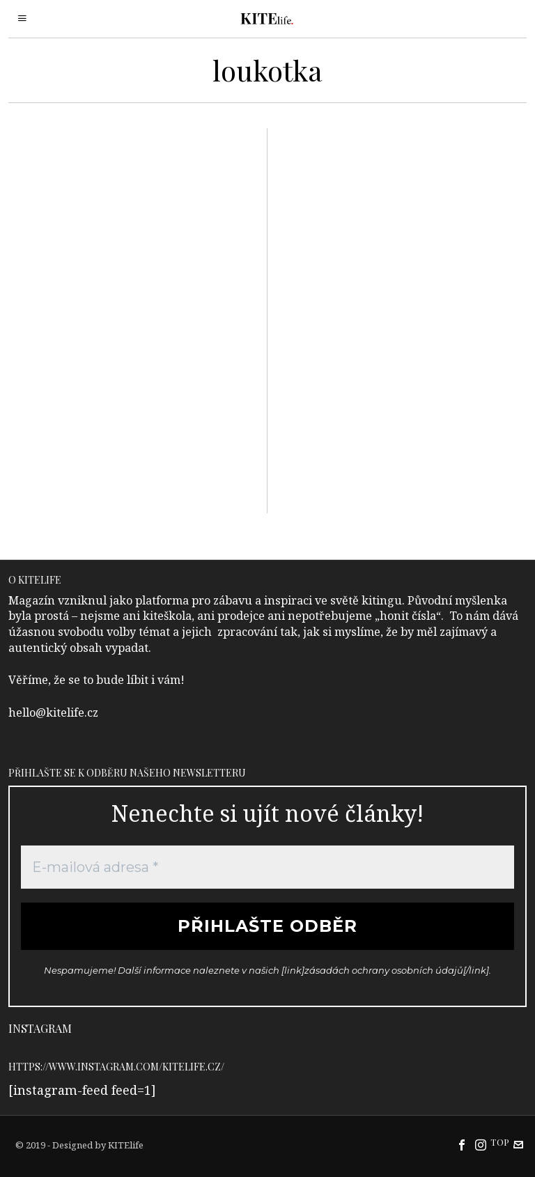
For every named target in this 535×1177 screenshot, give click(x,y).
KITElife (126, 1145)
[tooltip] (461, 1145)
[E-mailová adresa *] (268, 867)
